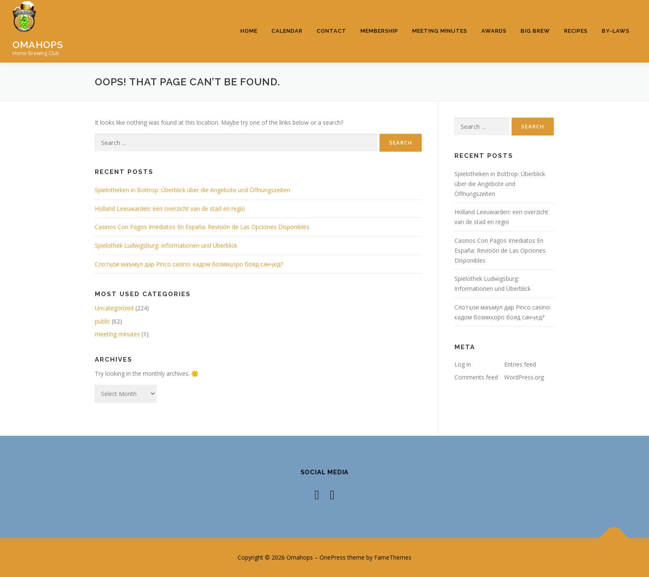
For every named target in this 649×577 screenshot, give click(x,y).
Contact (331, 31)
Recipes (576, 31)
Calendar (287, 31)
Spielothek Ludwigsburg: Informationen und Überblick (166, 245)
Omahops (37, 44)
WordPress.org (524, 377)
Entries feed (520, 364)
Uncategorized (114, 308)
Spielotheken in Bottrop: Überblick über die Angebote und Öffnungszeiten (192, 190)
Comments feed (476, 377)
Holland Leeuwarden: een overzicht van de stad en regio (170, 208)
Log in (462, 364)
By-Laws (616, 31)
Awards (494, 31)
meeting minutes (117, 334)
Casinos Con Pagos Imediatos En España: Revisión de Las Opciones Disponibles (202, 227)
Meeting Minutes (439, 31)
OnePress (333, 557)
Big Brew (535, 31)
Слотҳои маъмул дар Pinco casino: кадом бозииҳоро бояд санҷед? (189, 264)
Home (248, 31)
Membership (379, 31)
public (102, 321)
